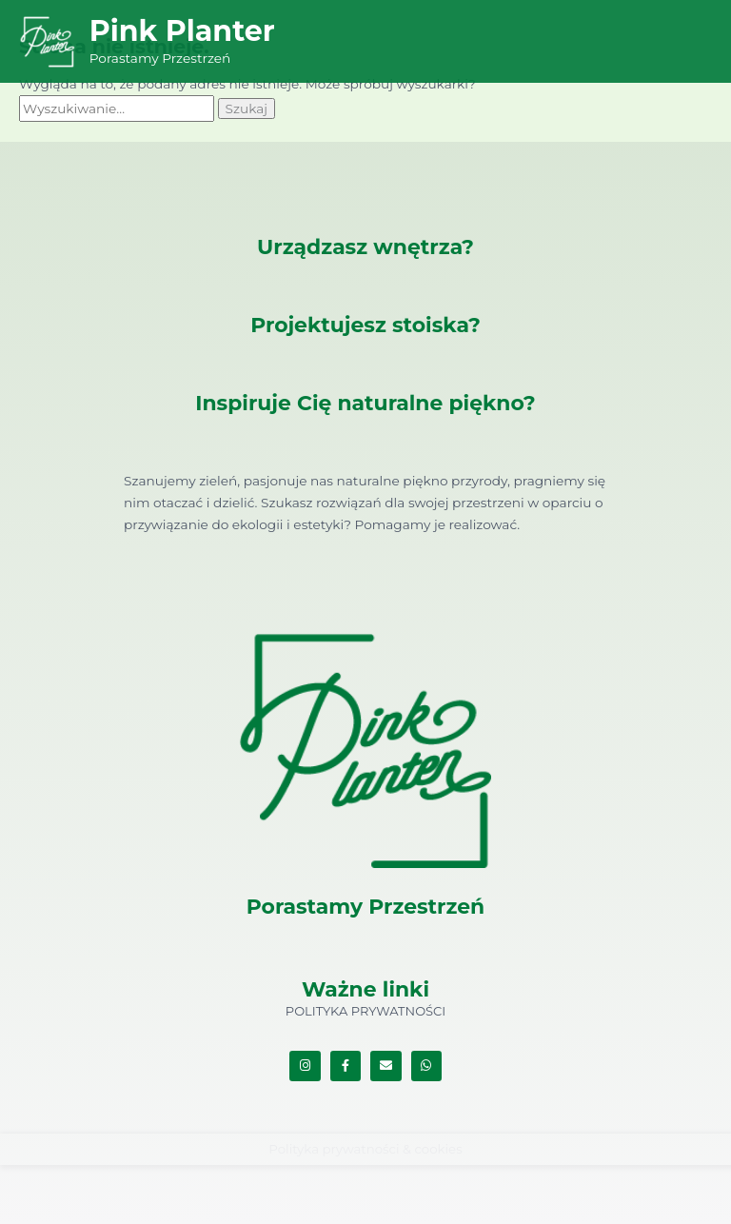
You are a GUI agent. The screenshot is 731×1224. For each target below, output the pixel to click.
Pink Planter (182, 31)
